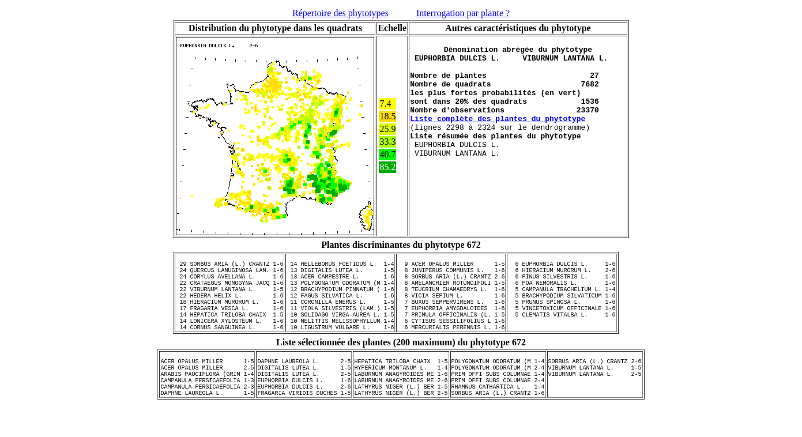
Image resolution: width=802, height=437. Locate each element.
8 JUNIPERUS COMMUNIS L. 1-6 (450, 275)
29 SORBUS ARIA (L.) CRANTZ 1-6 (229, 267)
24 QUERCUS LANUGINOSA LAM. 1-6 (229, 275)
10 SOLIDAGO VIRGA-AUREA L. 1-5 (340, 331)
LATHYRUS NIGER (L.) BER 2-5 (401, 425)
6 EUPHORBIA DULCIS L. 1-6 (561, 267)
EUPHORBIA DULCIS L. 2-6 (304, 417)
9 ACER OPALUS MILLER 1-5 (450, 267)
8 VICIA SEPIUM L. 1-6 (450, 307)
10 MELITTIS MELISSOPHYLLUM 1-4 (340, 340)
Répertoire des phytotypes (340, 13)
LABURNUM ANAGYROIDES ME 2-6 (401, 409)
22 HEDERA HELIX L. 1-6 (229, 307)
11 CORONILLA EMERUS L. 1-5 (340, 315)
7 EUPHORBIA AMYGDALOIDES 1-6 (450, 323)
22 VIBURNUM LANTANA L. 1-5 (229, 299)
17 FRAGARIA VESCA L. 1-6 (229, 323)
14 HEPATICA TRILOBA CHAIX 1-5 (229, 331)
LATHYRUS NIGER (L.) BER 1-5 (401, 417)
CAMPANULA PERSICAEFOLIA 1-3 (207, 409)
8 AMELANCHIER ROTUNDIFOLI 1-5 (450, 291)
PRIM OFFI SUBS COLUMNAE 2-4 (498, 409)
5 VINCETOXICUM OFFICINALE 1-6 (561, 323)
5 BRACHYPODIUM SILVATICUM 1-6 (561, 307)
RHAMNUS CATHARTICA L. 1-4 (498, 417)
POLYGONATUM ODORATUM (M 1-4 (498, 385)
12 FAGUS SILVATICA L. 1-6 (340, 307)
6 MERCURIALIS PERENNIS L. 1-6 (450, 348)
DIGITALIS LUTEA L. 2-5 (304, 401)
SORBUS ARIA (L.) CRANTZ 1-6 (498, 425)
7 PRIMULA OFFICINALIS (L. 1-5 (450, 331)
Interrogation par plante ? (463, 13)
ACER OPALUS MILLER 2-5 (207, 393)
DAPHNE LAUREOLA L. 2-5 (304, 385)
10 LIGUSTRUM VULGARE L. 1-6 (340, 348)
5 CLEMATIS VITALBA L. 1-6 (561, 331)
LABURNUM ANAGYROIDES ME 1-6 (401, 401)
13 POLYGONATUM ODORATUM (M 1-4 (340, 291)
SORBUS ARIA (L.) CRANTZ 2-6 (595, 385)
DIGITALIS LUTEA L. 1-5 (304, 393)
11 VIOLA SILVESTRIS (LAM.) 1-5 (340, 323)
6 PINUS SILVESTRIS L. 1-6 (561, 283)
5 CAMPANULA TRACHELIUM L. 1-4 (561, 299)
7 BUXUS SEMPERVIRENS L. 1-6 (450, 315)
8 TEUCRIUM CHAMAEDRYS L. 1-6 (450, 299)
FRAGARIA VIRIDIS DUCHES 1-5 (304, 425)
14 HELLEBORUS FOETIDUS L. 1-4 (340, 267)
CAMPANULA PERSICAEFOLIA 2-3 (207, 417)
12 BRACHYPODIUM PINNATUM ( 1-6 (340, 299)
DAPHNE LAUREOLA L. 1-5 (207, 425)
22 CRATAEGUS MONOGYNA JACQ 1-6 (229, 291)
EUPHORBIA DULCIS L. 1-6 (304, 409)
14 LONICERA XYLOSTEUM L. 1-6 (229, 340)
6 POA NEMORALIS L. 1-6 (561, 291)
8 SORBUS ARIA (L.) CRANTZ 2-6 (450, 283)
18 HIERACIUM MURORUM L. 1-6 (229, 315)
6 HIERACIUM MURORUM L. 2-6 (561, 275)
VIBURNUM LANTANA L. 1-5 (595, 393)
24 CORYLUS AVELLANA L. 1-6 (229, 283)
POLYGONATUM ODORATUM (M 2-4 (498, 393)
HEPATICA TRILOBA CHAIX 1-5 (401, 385)
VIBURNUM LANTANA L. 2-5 (595, 401)
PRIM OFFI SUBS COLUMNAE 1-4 (498, 401)
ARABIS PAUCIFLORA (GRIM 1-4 (207, 401)
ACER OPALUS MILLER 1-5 (207, 385)
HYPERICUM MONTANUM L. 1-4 (401, 393)
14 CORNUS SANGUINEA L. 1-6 (229, 348)
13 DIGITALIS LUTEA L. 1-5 (340, 275)
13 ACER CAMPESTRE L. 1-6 (340, 283)
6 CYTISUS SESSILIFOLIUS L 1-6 (450, 340)
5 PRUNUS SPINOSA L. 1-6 (561, 315)
